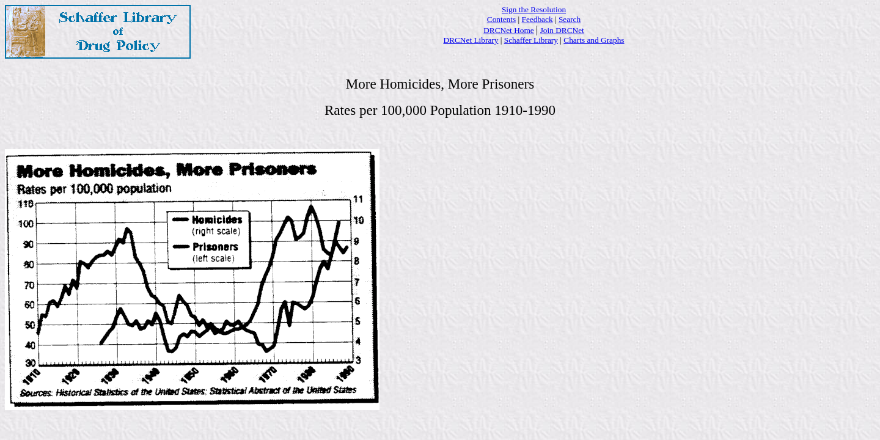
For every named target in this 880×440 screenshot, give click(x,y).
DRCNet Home (508, 30)
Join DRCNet (562, 30)
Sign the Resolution (534, 9)
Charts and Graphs (593, 40)
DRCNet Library (470, 40)
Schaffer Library (531, 40)
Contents (501, 19)
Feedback (537, 19)
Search (570, 19)
